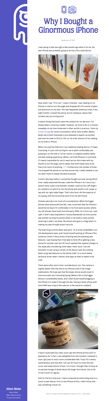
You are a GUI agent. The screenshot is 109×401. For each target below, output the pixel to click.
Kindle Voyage (44, 131)
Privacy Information (14, 398)
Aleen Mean (13, 389)
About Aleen (13, 392)
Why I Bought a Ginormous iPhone (68, 26)
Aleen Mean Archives (13, 395)
